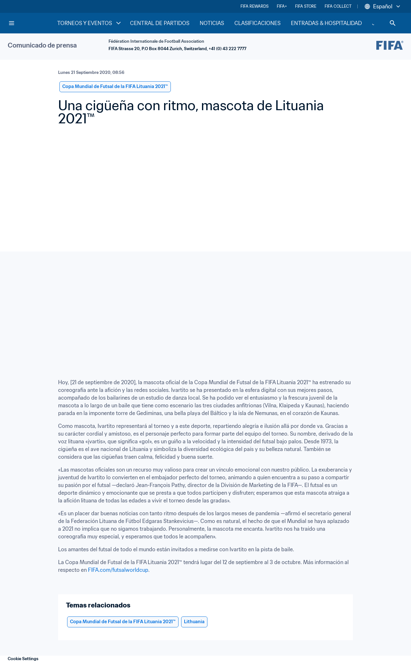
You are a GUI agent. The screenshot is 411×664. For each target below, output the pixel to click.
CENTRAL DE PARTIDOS (159, 23)
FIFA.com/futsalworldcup (118, 570)
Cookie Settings (23, 658)
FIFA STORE (305, 6)
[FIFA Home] (32, 23)
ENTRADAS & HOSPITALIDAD (326, 23)
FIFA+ (282, 6)
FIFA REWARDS (254, 6)
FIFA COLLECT (338, 6)
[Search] (392, 23)
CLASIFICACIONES (257, 23)
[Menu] (11, 23)
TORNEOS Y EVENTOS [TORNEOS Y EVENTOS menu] (89, 23)
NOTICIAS (212, 23)
